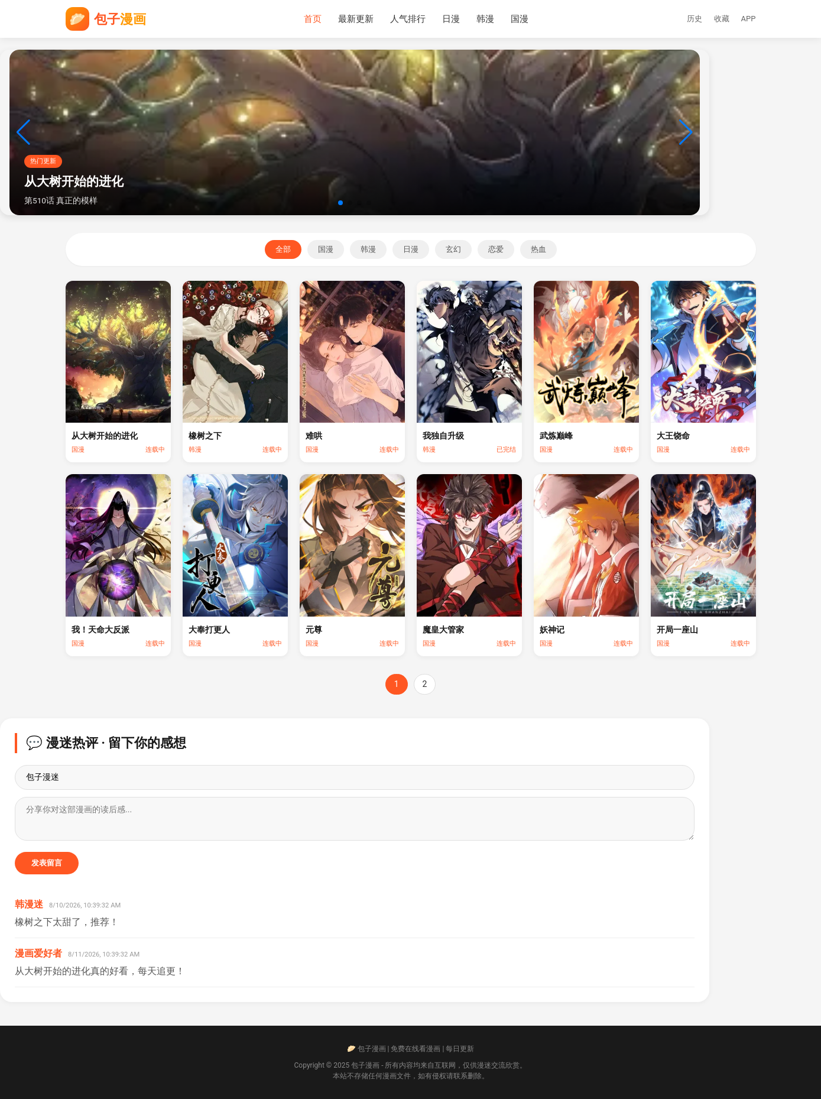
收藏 (721, 18)
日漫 (451, 19)
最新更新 (356, 19)
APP (748, 18)
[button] (340, 202)
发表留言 (46, 862)
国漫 (519, 19)
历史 (694, 18)
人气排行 (408, 19)
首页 (313, 19)
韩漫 (485, 19)
